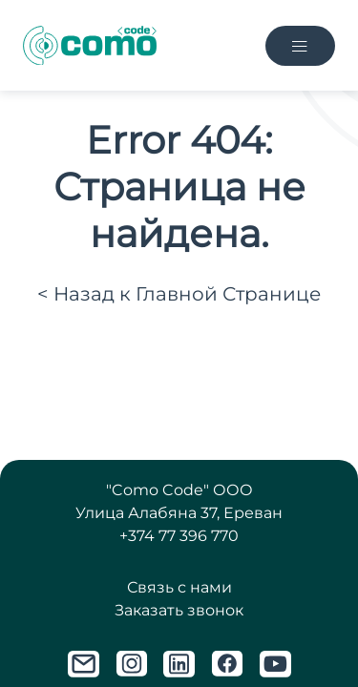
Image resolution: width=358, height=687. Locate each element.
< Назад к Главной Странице (179, 293)
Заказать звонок (179, 610)
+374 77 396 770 (179, 536)
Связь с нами (179, 587)
